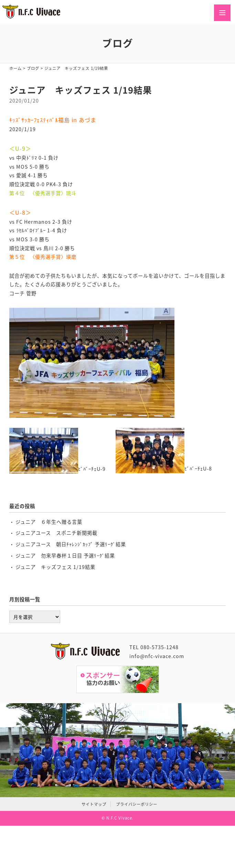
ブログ (33, 68)
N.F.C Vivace (119, 818)
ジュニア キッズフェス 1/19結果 (55, 567)
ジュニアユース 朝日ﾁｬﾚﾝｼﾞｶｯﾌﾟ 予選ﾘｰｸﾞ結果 (70, 544)
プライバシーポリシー (136, 804)
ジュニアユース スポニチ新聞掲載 (56, 533)
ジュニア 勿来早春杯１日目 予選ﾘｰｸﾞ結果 (65, 555)
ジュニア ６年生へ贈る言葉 (48, 522)
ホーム (15, 68)
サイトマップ (94, 804)
